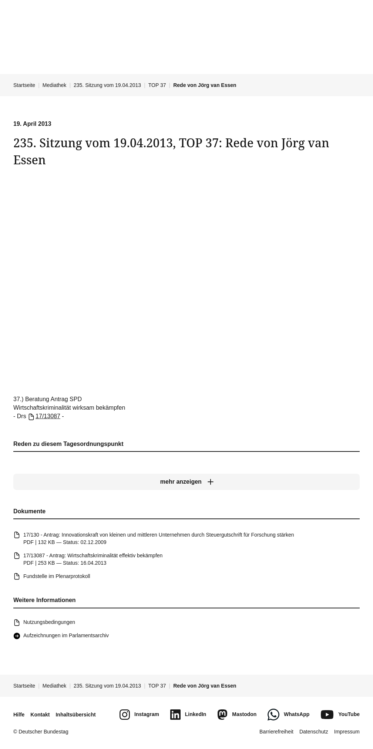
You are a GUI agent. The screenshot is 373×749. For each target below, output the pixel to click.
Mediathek (55, 85)
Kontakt (40, 715)
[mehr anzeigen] (186, 482)
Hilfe (18, 715)
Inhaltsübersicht (75, 715)
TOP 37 (157, 85)
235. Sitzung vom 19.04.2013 (107, 85)
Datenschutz (313, 732)
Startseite (24, 85)
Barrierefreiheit (276, 732)
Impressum (347, 732)
